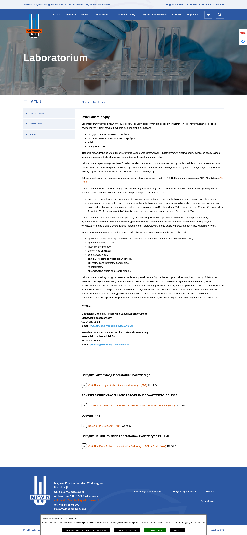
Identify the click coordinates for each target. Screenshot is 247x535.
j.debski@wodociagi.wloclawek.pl (109, 344)
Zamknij (177, 530)
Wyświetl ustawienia (127, 530)
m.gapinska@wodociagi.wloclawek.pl (111, 325)
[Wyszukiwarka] (220, 15)
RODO (210, 491)
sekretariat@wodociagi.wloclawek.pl (44, 4)
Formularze (207, 501)
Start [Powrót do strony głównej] (84, 102)
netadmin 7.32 (217, 530)
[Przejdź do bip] (243, 33)
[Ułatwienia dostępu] (208, 15)
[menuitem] (56, 14)
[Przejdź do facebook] (243, 41)
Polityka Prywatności (184, 491)
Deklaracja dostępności (147, 491)
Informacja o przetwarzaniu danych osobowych (86, 530)
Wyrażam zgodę (155, 530)
